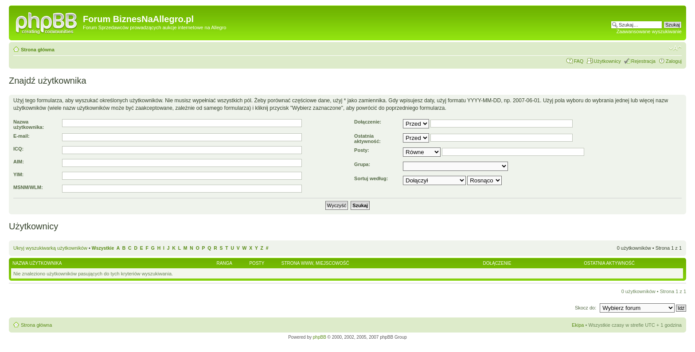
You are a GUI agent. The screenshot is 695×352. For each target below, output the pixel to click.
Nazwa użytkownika (37, 263)
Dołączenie (497, 263)
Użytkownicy (607, 61)
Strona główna (38, 49)
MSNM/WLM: (28, 187)
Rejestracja (643, 61)
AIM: (18, 161)
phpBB (319, 337)
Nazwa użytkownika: (28, 124)
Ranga (224, 263)
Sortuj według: (371, 178)
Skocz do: (586, 307)
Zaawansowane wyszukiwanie (649, 31)
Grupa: (362, 164)
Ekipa (578, 325)
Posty (256, 263)
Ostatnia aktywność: (367, 138)
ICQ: (18, 148)
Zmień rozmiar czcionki (675, 48)
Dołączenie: (367, 121)
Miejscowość (332, 263)
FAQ (578, 61)
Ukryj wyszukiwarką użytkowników (50, 248)
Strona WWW (297, 263)
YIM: (18, 174)
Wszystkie (103, 248)
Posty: (361, 150)
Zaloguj (674, 61)
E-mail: (21, 136)
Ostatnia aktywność (609, 263)
